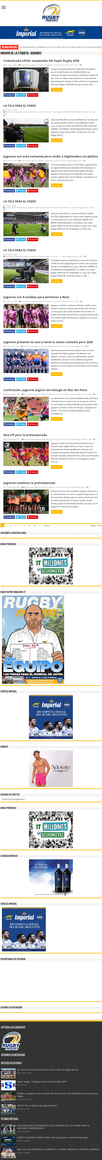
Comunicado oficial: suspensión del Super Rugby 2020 (41, 60)
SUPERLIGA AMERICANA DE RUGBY (75, 112)
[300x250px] (51, 878)
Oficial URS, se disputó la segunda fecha (37, 1105)
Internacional (25, 65)
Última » (47, 526)
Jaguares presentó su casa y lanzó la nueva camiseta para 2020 (48, 342)
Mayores (42, 65)
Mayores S (49, 65)
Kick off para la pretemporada (25, 435)
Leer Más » (57, 90)
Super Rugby (57, 112)
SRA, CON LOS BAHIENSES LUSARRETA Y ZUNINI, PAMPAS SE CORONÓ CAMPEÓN (58, 1149)
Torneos (71, 65)
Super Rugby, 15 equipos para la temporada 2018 (41, 1081)
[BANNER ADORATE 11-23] (51, 768)
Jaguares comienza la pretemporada (29, 483)
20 (35, 526)
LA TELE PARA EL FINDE (19, 105)
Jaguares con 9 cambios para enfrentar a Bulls (36, 297)
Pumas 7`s (68, 208)
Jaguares (34, 65)
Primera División (60, 65)
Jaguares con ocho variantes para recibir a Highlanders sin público (50, 156)
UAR (76, 65)
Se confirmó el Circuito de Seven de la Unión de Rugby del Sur (48, 1069)
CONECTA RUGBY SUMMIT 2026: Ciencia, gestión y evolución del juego (52, 1137)
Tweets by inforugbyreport (13, 799)
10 (29, 526)
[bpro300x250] (51, 566)
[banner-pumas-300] (51, 717)
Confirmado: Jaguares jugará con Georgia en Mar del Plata (45, 390)
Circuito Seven (10, 208)
